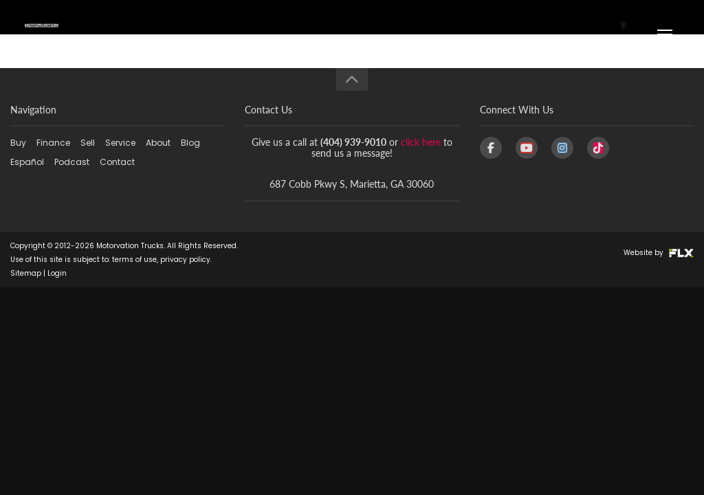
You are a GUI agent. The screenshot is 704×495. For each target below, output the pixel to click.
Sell (87, 142)
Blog (190, 142)
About (158, 142)
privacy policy (185, 259)
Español (27, 162)
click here (421, 142)
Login (57, 273)
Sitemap (25, 273)
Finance (53, 142)
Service (120, 142)
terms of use (134, 259)
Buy (18, 142)
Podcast (71, 162)
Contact (117, 162)
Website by (659, 253)
